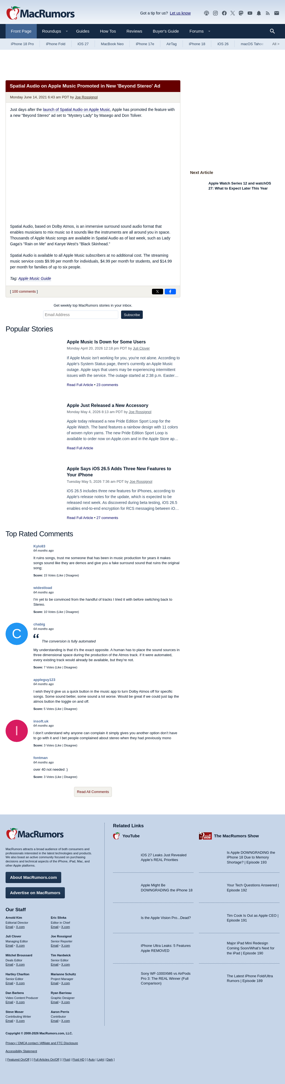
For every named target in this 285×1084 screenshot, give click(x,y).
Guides (83, 31)
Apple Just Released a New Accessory (110, 405)
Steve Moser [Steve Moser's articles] (15, 1010)
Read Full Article (80, 385)
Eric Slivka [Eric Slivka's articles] (59, 916)
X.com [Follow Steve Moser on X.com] (20, 1020)
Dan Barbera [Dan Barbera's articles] (15, 992)
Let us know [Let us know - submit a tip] (180, 13)
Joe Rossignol (86, 97)
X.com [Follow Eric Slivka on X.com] (65, 925)
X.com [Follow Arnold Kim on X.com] (20, 925)
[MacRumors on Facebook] (224, 13)
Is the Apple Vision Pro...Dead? (166, 917)
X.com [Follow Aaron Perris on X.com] (65, 1020)
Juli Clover (141, 348)
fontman (40, 758)
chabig (39, 624)
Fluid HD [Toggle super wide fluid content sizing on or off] (78, 1059)
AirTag (171, 44)
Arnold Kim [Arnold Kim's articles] (14, 916)
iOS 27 (83, 44)
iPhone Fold (55, 44)
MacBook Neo (112, 44)
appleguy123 (44, 680)
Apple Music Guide (34, 278)
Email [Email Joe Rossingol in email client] (55, 944)
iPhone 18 (197, 44)
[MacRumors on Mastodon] (241, 13)
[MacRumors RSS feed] (268, 13)
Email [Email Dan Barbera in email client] (9, 1001)
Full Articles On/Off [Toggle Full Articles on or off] (46, 1059)
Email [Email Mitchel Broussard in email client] (9, 963)
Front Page (21, 31)
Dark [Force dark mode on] (109, 1059)
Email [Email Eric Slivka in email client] (55, 925)
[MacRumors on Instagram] (215, 13)
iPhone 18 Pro (22, 44)
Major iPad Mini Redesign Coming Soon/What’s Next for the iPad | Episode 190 (250, 947)
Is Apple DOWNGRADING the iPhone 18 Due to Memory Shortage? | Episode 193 (251, 857)
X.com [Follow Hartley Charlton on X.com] (20, 982)
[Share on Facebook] (170, 291)
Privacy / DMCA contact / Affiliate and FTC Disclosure (42, 1043)
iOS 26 (223, 44)
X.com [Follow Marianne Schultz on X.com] (65, 982)
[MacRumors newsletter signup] (276, 13)
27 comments (107, 518)
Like (60, 575)
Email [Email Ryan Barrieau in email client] (55, 1001)
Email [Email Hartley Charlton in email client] (9, 982)
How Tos (108, 31)
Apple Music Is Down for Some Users (108, 342)
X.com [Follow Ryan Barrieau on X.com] (65, 1001)
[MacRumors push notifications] (259, 13)
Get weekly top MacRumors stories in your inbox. (93, 305)
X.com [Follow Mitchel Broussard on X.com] (20, 963)
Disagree (72, 575)
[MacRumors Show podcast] (206, 13)
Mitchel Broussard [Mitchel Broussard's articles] (19, 954)
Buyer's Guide (166, 31)
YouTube (131, 835)
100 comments (24, 291)
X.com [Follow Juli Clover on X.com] (20, 944)
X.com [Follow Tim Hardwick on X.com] (65, 963)
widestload (42, 588)
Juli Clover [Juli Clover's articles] (13, 935)
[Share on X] (157, 291)
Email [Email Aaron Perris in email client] (55, 1020)
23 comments (107, 385)
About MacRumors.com (33, 876)
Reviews (134, 31)
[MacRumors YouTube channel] (250, 13)
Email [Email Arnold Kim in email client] (9, 925)
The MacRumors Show (236, 835)
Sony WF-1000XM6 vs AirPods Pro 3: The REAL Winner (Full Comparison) (165, 977)
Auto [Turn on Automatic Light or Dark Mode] (92, 1059)
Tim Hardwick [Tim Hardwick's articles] (61, 954)
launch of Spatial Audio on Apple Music (76, 109)
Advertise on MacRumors (35, 891)
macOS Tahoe (252, 44)
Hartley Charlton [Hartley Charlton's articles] (18, 973)
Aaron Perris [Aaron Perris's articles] (60, 1010)
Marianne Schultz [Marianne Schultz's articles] (63, 973)
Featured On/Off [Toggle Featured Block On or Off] (18, 1059)
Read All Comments (93, 792)
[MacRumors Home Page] (40, 13)
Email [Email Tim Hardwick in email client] (55, 963)
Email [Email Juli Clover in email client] (9, 944)
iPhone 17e (145, 44)
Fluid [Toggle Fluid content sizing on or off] (66, 1059)
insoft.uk (40, 721)
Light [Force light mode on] (100, 1059)
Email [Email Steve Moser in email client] (9, 1020)
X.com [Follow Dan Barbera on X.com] (20, 1001)
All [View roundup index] (275, 44)
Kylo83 (39, 546)
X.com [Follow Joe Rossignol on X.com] (65, 944)
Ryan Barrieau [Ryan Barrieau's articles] (61, 992)
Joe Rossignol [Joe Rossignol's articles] (61, 935)
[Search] (274, 31)
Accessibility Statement (21, 1051)
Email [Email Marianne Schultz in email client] (55, 982)
